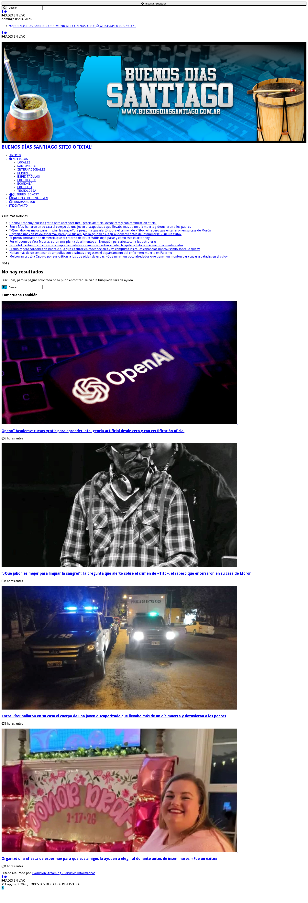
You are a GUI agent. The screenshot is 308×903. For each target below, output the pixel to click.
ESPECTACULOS (28, 182)
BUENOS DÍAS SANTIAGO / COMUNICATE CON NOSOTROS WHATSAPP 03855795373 (72, 26)
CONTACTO (18, 216)
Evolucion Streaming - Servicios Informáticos (63, 885)
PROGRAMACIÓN (22, 212)
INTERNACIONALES (31, 173)
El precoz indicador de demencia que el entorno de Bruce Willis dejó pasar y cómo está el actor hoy (79, 249)
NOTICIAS (18, 160)
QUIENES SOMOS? (24, 203)
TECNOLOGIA (26, 199)
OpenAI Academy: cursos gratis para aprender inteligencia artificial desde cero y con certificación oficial (83, 234)
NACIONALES (26, 169)
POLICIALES (26, 186)
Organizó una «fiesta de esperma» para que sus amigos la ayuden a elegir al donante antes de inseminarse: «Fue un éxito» (95, 246)
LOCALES (23, 164)
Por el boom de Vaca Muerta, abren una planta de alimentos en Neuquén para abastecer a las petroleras (82, 253)
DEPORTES (24, 177)
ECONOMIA (24, 190)
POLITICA (24, 194)
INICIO (15, 156)
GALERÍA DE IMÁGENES (28, 207)
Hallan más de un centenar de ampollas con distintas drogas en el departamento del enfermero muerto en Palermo (90, 264)
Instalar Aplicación (153, 3)
